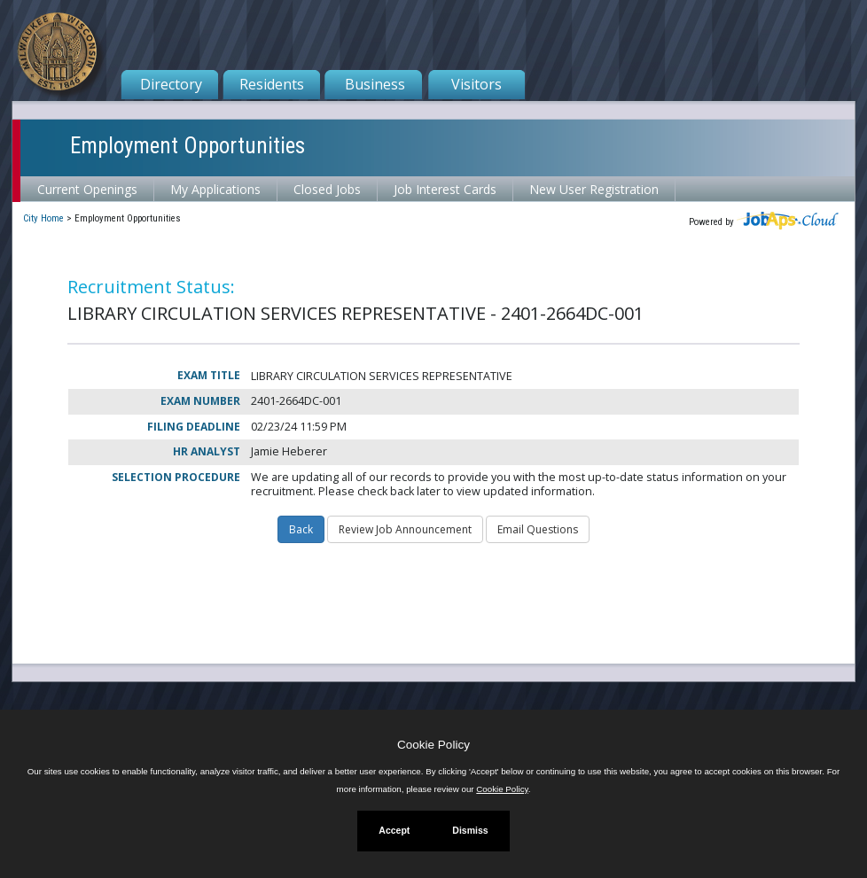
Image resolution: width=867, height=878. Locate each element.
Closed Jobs (327, 189)
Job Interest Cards (445, 189)
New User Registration (594, 189)
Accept (394, 830)
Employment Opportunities (187, 146)
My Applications (215, 189)
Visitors (476, 84)
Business (375, 84)
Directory (171, 84)
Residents (271, 84)
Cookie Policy (433, 744)
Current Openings (87, 189)
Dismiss (470, 830)
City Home (43, 218)
